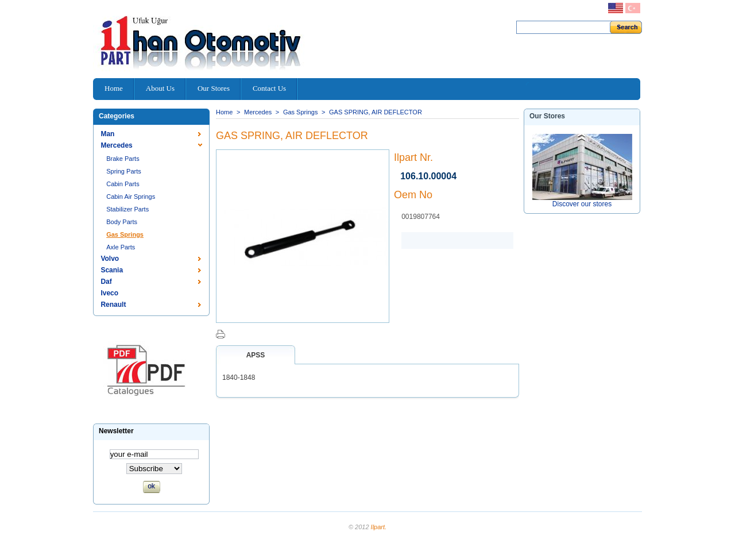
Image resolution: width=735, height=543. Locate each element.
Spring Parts (123, 171)
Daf (105, 282)
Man (107, 134)
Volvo (109, 259)
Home (224, 112)
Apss (255, 355)
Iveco (109, 293)
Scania (111, 270)
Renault (113, 305)
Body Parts (121, 221)
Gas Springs (125, 234)
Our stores (547, 116)
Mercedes (116, 145)
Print (220, 334)
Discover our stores (582, 204)
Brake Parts (122, 158)
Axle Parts (120, 247)
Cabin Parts (122, 183)
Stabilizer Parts (127, 209)
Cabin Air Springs (130, 196)
